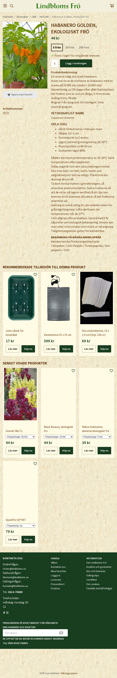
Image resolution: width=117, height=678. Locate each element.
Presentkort (57, 584)
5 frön (57, 47)
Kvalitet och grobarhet (98, 567)
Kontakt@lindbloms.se (15, 586)
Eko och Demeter (96, 571)
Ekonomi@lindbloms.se (16, 577)
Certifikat (91, 579)
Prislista (55, 588)
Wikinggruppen (69, 673)
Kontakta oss (58, 567)
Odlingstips (92, 575)
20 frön (69, 47)
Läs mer (12, 349)
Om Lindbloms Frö (96, 562)
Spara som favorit (20, 94)
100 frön (84, 47)
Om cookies (93, 584)
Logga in (55, 575)
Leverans (56, 579)
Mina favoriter (58, 571)
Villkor (54, 562)
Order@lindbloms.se (14, 568)
